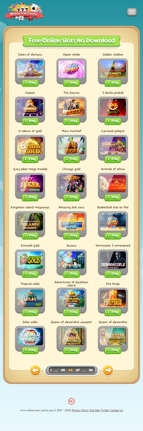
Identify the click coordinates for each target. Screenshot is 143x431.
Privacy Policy (80, 410)
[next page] (108, 370)
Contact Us (116, 410)
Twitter (105, 410)
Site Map (94, 410)
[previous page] (35, 370)
